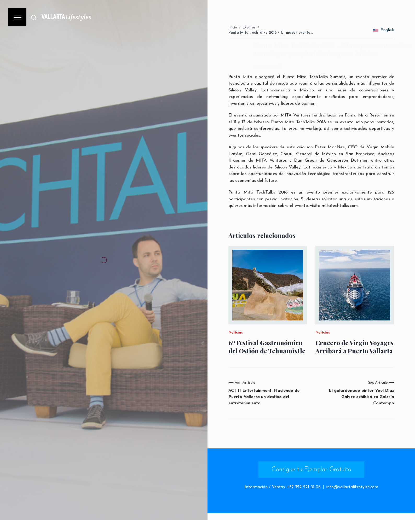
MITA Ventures (295, 115)
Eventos (249, 28)
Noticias (235, 333)
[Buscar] (33, 17)
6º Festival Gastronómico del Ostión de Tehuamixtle (266, 347)
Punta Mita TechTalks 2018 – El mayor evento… (270, 33)
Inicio (232, 28)
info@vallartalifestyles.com (352, 487)
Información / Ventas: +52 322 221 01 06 (283, 487)
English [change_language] (383, 30)
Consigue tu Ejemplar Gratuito (311, 469)
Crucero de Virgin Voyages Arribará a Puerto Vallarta (354, 347)
